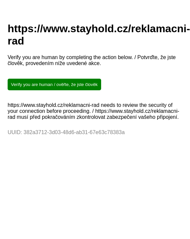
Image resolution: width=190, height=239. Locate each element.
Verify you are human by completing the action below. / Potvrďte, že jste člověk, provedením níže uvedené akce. (92, 60)
